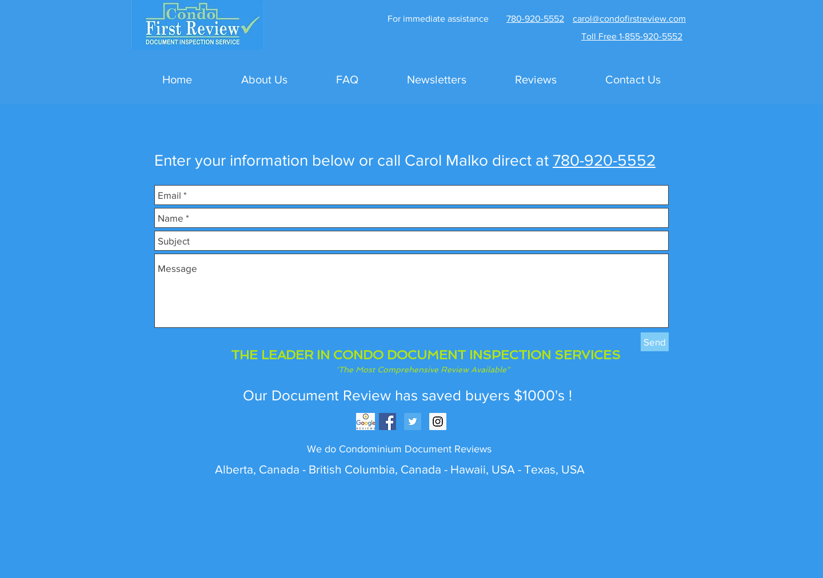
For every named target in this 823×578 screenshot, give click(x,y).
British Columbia (350, 469)
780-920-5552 (604, 160)
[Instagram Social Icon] (437, 421)
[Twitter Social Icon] (412, 421)
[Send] (655, 341)
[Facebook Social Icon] (387, 421)
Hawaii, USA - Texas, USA (517, 469)
